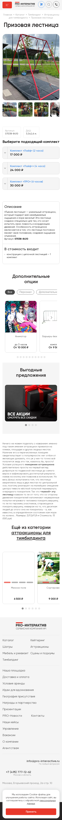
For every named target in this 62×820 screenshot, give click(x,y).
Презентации (11, 709)
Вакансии (8, 735)
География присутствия (18, 696)
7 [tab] (27, 357)
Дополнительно (48, 292)
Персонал (26, 292)
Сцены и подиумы (42, 653)
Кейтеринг (37, 640)
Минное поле (18, 588)
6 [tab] (24, 357)
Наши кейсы (10, 722)
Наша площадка (13, 670)
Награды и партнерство (19, 702)
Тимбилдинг (10, 659)
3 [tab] (33, 425)
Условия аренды (13, 683)
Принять (31, 812)
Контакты (37, 715)
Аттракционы (39, 646)
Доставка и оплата (15, 677)
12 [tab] (41, 357)
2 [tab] (29, 425)
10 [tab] (36, 357)
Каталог (8, 640)
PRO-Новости (12, 715)
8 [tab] (30, 357)
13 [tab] (44, 357)
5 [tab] (21, 357)
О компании (10, 741)
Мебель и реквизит (15, 653)
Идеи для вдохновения (18, 690)
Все (10, 292)
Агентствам (10, 748)
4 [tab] (18, 357)
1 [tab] (26, 425)
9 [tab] (33, 357)
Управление (10, 728)
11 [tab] (39, 357)
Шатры (7, 646)
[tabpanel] (21, 327)
